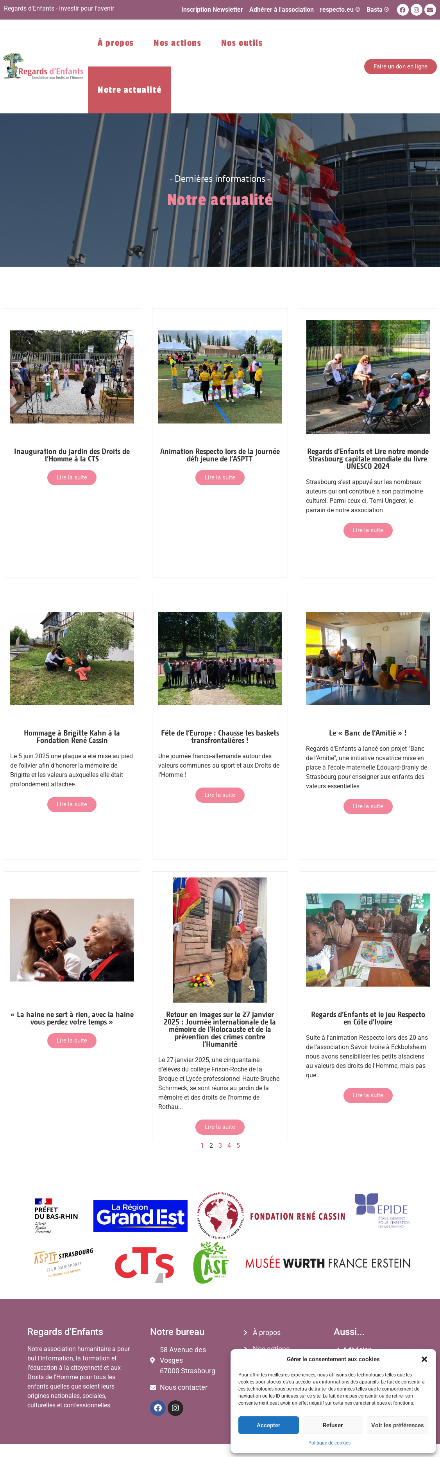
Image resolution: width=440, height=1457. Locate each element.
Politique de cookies (329, 1443)
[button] (424, 1359)
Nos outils (242, 43)
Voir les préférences (397, 1425)
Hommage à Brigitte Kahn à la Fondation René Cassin (72, 736)
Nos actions (178, 43)
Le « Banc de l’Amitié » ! (368, 732)
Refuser (333, 1425)
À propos (116, 43)
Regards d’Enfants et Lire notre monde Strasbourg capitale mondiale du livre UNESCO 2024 (368, 458)
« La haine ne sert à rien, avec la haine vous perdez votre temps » (72, 1018)
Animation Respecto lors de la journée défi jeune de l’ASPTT (220, 455)
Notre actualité (129, 89)
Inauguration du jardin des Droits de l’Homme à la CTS (72, 455)
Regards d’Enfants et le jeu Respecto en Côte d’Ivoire (368, 1018)
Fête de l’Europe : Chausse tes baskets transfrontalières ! (220, 736)
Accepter (268, 1425)
